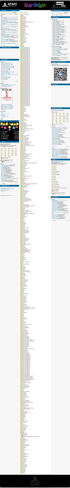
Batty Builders (23, 157)
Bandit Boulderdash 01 (25, 47)
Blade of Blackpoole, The (25, 251)
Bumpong (22, 455)
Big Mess (22, 215)
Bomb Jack (23, 300)
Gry (54, 15)
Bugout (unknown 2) (24, 445)
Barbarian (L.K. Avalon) (25, 116)
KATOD (53, 133)
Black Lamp (23, 243)
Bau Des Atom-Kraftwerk (25, 158)
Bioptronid (22, 224)
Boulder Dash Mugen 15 (25, 359)
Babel (22, 15)
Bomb (22, 294)
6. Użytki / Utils (54, 51)
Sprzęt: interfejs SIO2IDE (56, 156)
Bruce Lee (22, 424)
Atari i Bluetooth (54, 201)
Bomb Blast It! (23, 295)
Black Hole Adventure (24, 238)
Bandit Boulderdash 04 (25, 50)
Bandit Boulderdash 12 (25, 59)
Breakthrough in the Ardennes (26, 402)
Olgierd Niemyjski (55, 144)
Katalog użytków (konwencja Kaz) (57, 161)
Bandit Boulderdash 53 (25, 104)
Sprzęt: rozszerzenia (55, 152)
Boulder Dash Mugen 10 (25, 354)
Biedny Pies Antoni (24, 204)
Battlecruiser (23, 150)
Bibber (22, 203)
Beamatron (23, 166)
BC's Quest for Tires (24, 160)
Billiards (22, 221)
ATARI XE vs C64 (55, 33)
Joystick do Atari (55, 206)
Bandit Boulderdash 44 (25, 94)
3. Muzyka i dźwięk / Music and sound (58, 48)
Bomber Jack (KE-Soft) (25, 306)
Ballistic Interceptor (24, 34)
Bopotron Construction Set (25, 324)
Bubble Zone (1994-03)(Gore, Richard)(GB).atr (30, 436)
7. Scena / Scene (55, 52)
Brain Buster (23, 392)
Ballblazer (22, 32)
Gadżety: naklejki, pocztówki (57, 153)
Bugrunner (22, 446)
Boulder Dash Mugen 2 (25, 365)
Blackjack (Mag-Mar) (24, 250)
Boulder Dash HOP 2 (24, 343)
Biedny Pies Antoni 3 (24, 206)
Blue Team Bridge (24, 280)
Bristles (22, 420)
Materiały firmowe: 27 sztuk (5, 107)
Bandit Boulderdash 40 (25, 90)
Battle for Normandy (24, 137)
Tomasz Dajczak (55, 129)
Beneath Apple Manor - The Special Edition (28, 183)
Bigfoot (22, 217)
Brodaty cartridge (4, 29)
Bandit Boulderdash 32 (25, 81)
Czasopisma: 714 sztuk (5, 104)
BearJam (22, 169)
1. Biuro (54, 166)
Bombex (22, 310)
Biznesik (22, 234)
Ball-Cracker (23, 33)
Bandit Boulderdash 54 (25, 105)
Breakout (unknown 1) (25, 400)
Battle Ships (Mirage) (24, 144)
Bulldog (22, 448)
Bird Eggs (22, 225)
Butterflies (22, 470)
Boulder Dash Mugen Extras (26, 377)
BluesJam (22, 283)
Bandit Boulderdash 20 (25, 68)
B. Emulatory (55, 181)
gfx (67, 114)
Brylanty (22, 431)
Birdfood (22, 226)
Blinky (22, 260)
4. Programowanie (56, 171)
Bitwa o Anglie (23, 233)
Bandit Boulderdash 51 (25, 102)
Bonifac (22, 315)
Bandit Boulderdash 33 (25, 82)
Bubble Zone (23, 435)
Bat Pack (22, 132)
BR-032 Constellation (24, 391)
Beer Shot (22, 177)
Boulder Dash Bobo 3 (24, 337)
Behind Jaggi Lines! (24, 178)
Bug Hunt (22, 442)
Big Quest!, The (23, 216)
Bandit (22, 46)
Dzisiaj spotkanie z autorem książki (7, 30)
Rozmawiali (53, 126)
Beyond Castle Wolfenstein (26, 200)
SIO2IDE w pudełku (55, 217)
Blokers (22, 272)
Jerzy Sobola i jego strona (56, 38)
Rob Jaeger (54, 139)
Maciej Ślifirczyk (54, 141)
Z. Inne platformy (55, 189)
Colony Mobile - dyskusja (5, 189)
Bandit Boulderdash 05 (25, 51)
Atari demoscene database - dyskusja (7, 188)
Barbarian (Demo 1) (24, 114)
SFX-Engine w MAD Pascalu (6, 63)
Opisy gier (2, 163)
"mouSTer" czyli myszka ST (56, 149)
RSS (16, 14)
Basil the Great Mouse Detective (26, 128)
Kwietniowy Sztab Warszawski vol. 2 (58, 28)
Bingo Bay (22, 222)
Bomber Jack (23, 305)
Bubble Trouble (23, 434)
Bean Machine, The (24, 168)
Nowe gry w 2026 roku (5, 62)
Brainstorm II (23, 394)
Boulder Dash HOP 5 (24, 346)
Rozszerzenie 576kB (55, 214)
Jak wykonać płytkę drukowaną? (57, 212)
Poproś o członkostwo (62, 7)
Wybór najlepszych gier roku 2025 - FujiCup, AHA (9, 28)
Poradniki (2, 61)
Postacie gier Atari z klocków (6, 41)
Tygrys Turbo (54, 207)
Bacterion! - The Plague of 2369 (26, 22)
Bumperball (23, 453)
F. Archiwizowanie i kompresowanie (59, 187)
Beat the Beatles (24, 171)
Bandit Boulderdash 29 (25, 78)
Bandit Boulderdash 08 (25, 55)
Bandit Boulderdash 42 (25, 92)
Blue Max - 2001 (23, 279)
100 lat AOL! (54, 20)
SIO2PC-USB (54, 202)
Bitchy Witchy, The (24, 229)
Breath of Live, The (24, 404)
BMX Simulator (23, 284)
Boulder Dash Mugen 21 (25, 367)
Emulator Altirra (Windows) (5, 86)
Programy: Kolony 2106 (56, 151)
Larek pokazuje (3, 71)
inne (9, 156)
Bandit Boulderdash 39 (25, 89)
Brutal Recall (23, 428)
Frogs (2, 166)
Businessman (23, 467)
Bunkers (22, 457)
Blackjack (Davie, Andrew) (25, 249)
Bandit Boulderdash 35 (25, 84)
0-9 (2, 148)
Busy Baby (23, 469)
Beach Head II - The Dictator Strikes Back (28, 162)
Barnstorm (22, 118)
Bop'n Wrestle (23, 322)
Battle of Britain (23, 140)
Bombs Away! (23, 312)
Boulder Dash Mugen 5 (25, 370)
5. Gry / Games (54, 50)
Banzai (22, 112)
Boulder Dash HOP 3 (24, 344)
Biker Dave (23, 218)
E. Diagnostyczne (55, 186)
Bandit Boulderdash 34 (25, 83)
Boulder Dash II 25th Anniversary (27, 348)
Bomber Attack (23, 304)
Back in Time (23, 18)
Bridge (22, 410)
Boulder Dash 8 (23, 335)
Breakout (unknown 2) (25, 401)
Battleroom (23, 151)
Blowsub (22, 277)
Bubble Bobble (23, 433)
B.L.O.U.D (22, 276)
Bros (21, 423)
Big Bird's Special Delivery (25, 211)
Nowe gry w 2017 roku (5, 70)
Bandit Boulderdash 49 (25, 100)
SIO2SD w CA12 (55, 204)
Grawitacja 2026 (55, 23)
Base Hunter (23, 123)
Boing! (22, 290)
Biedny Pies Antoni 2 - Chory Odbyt (27, 205)
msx (64, 118)
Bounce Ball (23, 381)
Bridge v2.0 (23, 415)
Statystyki (2, 191)
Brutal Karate (23, 427)
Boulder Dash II (23, 347)
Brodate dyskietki (4, 43)
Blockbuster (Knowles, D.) (25, 271)
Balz (21, 44)
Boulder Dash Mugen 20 (25, 366)
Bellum (22, 181)
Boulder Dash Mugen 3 (25, 368)
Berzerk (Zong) (23, 192)
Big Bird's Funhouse (24, 210)
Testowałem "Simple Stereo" (57, 208)
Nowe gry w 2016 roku (5, 72)
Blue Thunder (23, 281)
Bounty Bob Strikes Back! (25, 382)
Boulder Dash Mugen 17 (25, 361)
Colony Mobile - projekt (5, 190)
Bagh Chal (22, 24)
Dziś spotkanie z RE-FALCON (6, 37)
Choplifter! (3, 167)
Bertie (22, 188)
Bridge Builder (23, 411)
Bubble (22, 432)
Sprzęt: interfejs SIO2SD (56, 157)
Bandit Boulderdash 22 (25, 70)
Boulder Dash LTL (24, 350)
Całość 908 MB (55, 190)
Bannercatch (23, 111)
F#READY (54, 131)
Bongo (22, 314)
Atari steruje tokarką (55, 218)
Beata (22, 172)
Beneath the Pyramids (25, 184)
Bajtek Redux (3, 109)
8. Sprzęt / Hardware (55, 53)
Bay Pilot (22, 159)
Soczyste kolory (54, 215)
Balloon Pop (23, 38)
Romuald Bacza (54, 135)
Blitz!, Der (22, 266)
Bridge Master (23, 413)
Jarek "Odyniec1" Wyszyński (57, 142)
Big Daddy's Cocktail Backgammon (27, 213)
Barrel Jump (23, 122)
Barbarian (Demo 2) (24, 115)
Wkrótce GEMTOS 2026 (5, 18)
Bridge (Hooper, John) (25, 412)
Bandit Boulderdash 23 (25, 71)
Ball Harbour (23, 27)
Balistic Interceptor (24, 26)
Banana (22, 45)
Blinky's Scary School (25, 261)
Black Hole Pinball (24, 239)
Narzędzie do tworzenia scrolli (6, 64)
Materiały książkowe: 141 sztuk (6, 106)
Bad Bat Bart (23, 23)
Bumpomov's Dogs (24, 454)
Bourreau (22, 383)
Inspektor (2, 180)
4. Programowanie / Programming (58, 49)
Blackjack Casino (24, 248)
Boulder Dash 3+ (24, 334)
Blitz (21, 265)
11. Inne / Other (54, 55)
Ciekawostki (54, 40)
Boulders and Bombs (24, 380)
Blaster (22, 256)
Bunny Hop (23, 459)
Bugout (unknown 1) (24, 444)
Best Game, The (23, 193)
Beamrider (22, 167)
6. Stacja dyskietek (56, 174)
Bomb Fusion (23, 299)
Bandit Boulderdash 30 (25, 79)
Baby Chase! (23, 17)
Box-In (22, 390)
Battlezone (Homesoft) (25, 156)
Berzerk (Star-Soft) (24, 191)
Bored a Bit (23, 325)
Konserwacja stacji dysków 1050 (6, 66)
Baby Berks (23, 16)
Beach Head (23, 161)
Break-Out (22, 399)
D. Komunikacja (55, 184)
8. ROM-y (54, 177)
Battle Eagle (23, 136)
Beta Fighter (23, 194)
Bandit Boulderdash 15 (25, 62)
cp (67, 113)
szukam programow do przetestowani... (58, 26)
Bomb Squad (23, 301)
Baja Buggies (23, 25)
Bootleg (22, 321)
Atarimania (3, 114)
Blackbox (22, 246)
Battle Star (22, 146)
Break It (22, 398)
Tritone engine (3, 78)
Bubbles (22, 437)
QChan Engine (3, 79)
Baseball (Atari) (23, 124)
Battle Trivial (23, 149)
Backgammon (23, 21)
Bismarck (22, 228)
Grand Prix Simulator (4, 181)
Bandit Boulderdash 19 (25, 67)
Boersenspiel (23, 288)
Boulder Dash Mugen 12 (25, 356)
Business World (23, 465)
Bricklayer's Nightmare (25, 409)
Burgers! (22, 463)
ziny (60, 123)
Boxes (22, 389)
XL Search (3, 117)
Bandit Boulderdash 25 (25, 73)
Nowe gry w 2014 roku (5, 77)
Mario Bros (3, 169)
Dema (61, 15)
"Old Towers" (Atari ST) (5, 164)
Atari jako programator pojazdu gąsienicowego (60, 200)
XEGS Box (54, 216)
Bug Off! (22, 443)
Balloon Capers (23, 37)
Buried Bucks (23, 464)
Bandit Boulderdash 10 (25, 57)
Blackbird (22, 245)
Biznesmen (23, 235)
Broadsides (23, 422)
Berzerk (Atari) (23, 190)
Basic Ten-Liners (24, 127)
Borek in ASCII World (24, 327)
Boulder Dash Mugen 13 (25, 357)
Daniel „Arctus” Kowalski (56, 132)
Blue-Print (22, 282)
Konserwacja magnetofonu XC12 (6, 67)
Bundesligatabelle (24, 456)
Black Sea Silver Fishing (25, 244)
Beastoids (22, 170)
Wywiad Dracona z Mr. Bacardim (57, 128)
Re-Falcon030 (3, 36)
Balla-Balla (22, 29)
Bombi (22, 311)
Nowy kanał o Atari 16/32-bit (6, 26)
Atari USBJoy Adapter (55, 150)
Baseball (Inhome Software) (26, 125)
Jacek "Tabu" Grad (55, 140)
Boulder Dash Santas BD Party (26, 379)
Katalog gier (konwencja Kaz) (5, 143)
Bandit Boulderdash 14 (25, 61)
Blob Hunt (22, 267)
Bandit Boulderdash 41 (25, 91)
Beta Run (22, 195)
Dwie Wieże (3, 177)
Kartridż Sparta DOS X (5, 65)
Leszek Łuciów (54, 136)
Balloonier (22, 40)
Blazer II (22, 258)
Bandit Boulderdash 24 (25, 72)
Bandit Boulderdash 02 (25, 48)
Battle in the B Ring (24, 138)
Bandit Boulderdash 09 (25, 56)
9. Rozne (54, 179)
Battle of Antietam (24, 139)
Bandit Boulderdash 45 (25, 95)
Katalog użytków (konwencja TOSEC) (58, 192)
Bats (21, 134)
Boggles (22, 289)
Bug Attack (23, 441)
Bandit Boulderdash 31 (25, 80)
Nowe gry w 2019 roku (5, 69)
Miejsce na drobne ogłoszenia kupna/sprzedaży (60, 154)
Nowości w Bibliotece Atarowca (6, 32)
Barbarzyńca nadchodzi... (5, 35)
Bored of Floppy (23, 326)
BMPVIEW (3, 76)
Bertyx (22, 189)
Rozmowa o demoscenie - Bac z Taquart (8, 17)
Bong (21, 313)
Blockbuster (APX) (24, 270)
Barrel (22, 121)
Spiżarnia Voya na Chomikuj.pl (6, 108)
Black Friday (23, 237)
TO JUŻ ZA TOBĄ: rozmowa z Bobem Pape (59, 137)
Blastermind (23, 257)
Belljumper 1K (23, 180)
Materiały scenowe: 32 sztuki (6, 105)
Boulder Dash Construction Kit (26, 339)
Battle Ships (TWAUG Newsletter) (27, 145)
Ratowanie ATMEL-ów (56, 205)
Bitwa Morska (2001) (24, 232)
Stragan (52, 148)
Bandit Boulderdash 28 (25, 77)
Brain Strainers (23, 393)
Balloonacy (23, 39)
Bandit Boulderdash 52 (25, 103)
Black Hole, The (23, 240)
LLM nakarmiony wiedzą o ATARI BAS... (59, 42)
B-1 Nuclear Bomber (24, 14)
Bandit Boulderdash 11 (25, 58)
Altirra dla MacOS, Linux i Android (58, 30)
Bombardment (23, 302)
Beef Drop (22, 173)
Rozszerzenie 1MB (55, 209)
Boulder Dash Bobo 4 (24, 338)
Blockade (22, 269)
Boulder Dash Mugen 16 (25, 360)
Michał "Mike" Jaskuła (55, 130)
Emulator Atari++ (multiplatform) (6, 85)
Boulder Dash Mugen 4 (25, 369)
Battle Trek (22, 148)
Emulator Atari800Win (4, 84)
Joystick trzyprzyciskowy (56, 210)
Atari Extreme (3, 39)
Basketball (22, 129)
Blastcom (22, 255)
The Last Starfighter (4, 176)
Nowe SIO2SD (54, 203)
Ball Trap (22, 28)
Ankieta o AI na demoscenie (6, 24)
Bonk (21, 316)
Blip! (21, 262)
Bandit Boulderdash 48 (25, 99)
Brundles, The (23, 426)
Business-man (23, 466)
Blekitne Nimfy (23, 259)
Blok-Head (22, 273)
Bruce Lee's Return (24, 425)
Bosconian (22, 328)
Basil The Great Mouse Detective (6, 178)
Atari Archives (3, 115)
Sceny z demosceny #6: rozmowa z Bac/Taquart (9, 19)
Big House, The (23, 214)
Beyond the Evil (23, 201)
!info (60, 116)
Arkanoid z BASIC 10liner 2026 (57, 43)
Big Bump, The (23, 212)
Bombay (22, 303)
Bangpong (22, 107)
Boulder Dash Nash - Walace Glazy (27, 378)
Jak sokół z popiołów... (5, 40)
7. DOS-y (54, 176)
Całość (54, 124)
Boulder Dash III (23, 349)
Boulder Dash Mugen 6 (25, 371)
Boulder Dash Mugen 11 (25, 355)
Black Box (22, 236)
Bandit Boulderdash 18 (25, 66)
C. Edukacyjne (55, 182)
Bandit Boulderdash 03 (25, 49)
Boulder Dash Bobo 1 (24, 336)
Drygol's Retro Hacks (4, 116)
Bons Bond (23, 317)
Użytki (57, 15)
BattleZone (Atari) (24, 155)
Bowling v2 (23, 388)
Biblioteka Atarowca (4, 88)
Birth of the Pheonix (24, 227)
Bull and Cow (23, 447)
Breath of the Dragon (24, 405)
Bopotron (22, 323)
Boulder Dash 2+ (24, 332)
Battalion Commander (25, 135)
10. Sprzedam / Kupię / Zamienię (57, 54)
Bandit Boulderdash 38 (25, 88)
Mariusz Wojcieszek (55, 134)
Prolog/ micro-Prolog (55, 25)
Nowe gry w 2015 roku (5, 73)
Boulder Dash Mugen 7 (25, 372)
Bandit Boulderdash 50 (25, 101)
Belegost (22, 179)
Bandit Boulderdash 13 (25, 60)
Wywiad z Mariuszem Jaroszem (57, 127)
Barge (22, 117)
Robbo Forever (3, 171)
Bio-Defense (23, 223)
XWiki (2, 113)
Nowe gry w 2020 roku (5, 68)
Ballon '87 (22, 36)
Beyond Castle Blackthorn (25, 199)
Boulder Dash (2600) (24, 333)
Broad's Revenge (24, 421)
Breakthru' (22, 403)
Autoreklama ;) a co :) (55, 35)
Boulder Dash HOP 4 (24, 345)
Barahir (22, 113)
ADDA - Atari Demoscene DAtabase (57, 110)
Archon (2, 175)
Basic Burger (23, 126)
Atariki (2, 112)
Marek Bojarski (54, 143)
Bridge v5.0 (23, 416)
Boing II (22, 291)
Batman (22, 133)
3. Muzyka (54, 169)
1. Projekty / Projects (55, 47)
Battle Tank (23, 147)
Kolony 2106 (3, 172)
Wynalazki (53, 199)
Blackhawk (23, 247)
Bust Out (22, 468)
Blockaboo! (23, 268)
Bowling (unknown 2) (24, 387)
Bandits (22, 106)
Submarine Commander (5, 165)
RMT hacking (54, 21)
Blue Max (22, 278)
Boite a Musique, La (24, 293)
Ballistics (22, 35)
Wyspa (2, 174)
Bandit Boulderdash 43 (25, 93)
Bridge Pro (22, 414)
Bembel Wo (23, 182)
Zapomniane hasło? (54, 7)
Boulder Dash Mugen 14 (25, 358)
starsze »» (17, 45)
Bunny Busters (23, 458)
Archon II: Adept (4, 173)
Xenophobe (3, 170)
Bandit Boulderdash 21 (25, 69)
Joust (2, 168)
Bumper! (22, 452)
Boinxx (22, 292)
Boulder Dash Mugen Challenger (27, 376)
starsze (17, 81)
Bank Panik (23, 110)
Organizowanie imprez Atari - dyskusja (7, 187)
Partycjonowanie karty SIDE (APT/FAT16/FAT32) (9, 74)
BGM (21, 202)
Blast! (22, 254)
